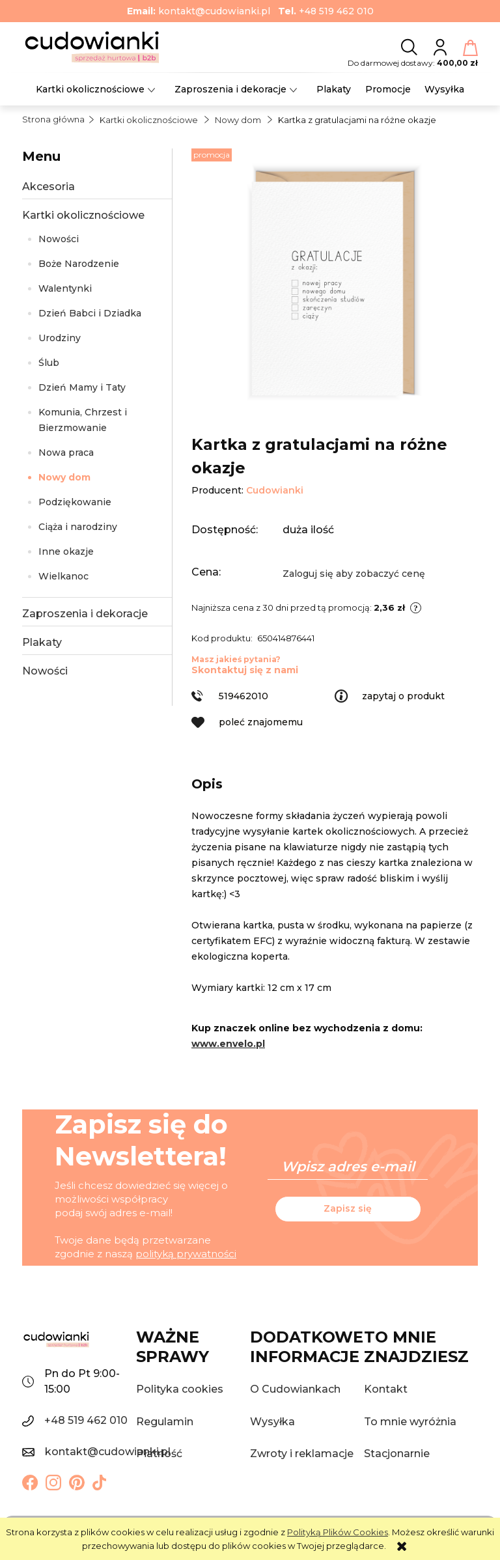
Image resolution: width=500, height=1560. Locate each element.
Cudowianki (274, 490)
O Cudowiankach (295, 1389)
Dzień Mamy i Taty (82, 387)
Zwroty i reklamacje (302, 1453)
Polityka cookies (179, 1389)
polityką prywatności (185, 1253)
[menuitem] (90, 89)
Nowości (58, 239)
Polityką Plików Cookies (337, 1532)
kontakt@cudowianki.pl (214, 11)
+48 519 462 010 (336, 11)
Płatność (159, 1453)
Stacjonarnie (397, 1453)
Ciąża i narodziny (77, 527)
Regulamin (164, 1421)
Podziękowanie (74, 502)
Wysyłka (272, 1421)
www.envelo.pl (228, 1044)
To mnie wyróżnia (410, 1421)
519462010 (243, 696)
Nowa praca (66, 452)
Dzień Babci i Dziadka (89, 313)
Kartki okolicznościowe (83, 215)
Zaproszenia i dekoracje (85, 613)
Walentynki (65, 288)
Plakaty (42, 642)
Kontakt (386, 1389)
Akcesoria (48, 186)
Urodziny (59, 338)
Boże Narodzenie (78, 264)
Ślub (48, 363)
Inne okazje (66, 551)
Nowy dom (64, 477)
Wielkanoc (63, 576)
